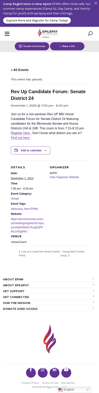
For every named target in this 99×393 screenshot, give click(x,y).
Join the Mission (16, 303)
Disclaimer (68, 383)
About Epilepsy (16, 285)
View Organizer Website (64, 177)
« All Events (20, 70)
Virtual (15, 198)
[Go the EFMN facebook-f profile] (31, 373)
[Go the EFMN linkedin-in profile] (54, 373)
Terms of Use (50, 383)
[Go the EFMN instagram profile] (43, 373)
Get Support (14, 291)
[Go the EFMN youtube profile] (66, 373)
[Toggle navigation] (7, 34)
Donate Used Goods (32, 46)
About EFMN (13, 279)
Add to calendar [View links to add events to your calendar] (31, 150)
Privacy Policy (30, 383)
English (66, 389)
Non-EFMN (31, 208)
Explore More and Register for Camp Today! (37, 20)
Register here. (21, 133)
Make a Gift (67, 46)
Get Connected (16, 297)
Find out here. (20, 137)
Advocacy (17, 208)
